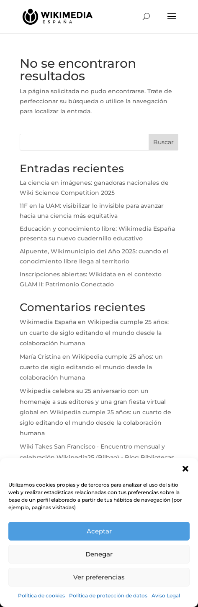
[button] (185, 468)
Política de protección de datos (108, 595)
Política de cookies (41, 595)
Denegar (99, 554)
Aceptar (99, 531)
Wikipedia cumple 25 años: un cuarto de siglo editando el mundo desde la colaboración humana (94, 332)
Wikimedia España (48, 322)
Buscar (163, 142)
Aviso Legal (166, 595)
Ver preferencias (99, 577)
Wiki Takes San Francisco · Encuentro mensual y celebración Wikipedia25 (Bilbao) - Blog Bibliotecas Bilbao (97, 457)
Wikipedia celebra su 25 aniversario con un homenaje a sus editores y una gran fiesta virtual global (93, 401)
